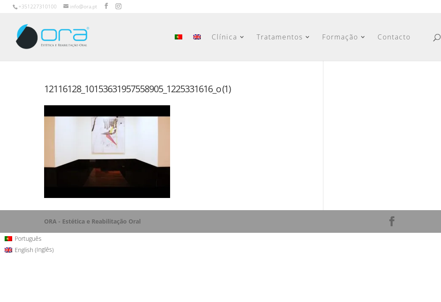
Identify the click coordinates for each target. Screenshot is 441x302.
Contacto (394, 38)
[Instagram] (118, 6)
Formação (341, 38)
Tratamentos (280, 38)
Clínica (225, 38)
